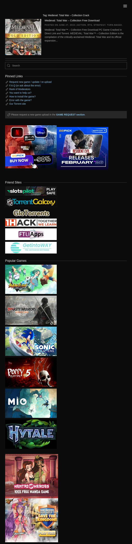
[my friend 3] (31, 222)
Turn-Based (114, 25)
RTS (90, 25)
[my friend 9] (31, 190)
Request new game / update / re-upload (30, 82)
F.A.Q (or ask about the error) (25, 85)
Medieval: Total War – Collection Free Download (72, 20)
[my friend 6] (31, 234)
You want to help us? (20, 92)
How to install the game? (22, 96)
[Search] (66, 65)
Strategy (100, 25)
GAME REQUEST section (70, 114)
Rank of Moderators (19, 89)
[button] (125, 6)
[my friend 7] (31, 247)
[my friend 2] (31, 212)
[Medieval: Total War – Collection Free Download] (23, 36)
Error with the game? (20, 100)
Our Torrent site (17, 103)
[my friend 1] (31, 202)
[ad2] (29, 476)
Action (81, 25)
